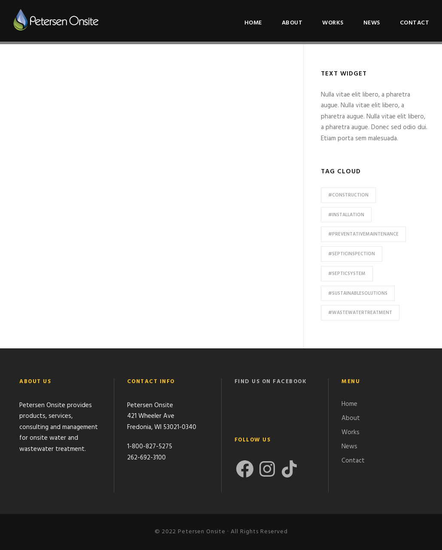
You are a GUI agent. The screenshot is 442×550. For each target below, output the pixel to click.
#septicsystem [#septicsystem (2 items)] (347, 274)
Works (333, 23)
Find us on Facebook (271, 381)
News (371, 23)
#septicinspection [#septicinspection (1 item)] (351, 254)
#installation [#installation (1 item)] (346, 215)
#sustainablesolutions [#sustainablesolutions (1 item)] (357, 293)
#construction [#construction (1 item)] (348, 195)
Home (253, 23)
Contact (415, 23)
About (292, 23)
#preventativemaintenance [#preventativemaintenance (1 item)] (363, 234)
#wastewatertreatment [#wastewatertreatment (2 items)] (360, 313)
